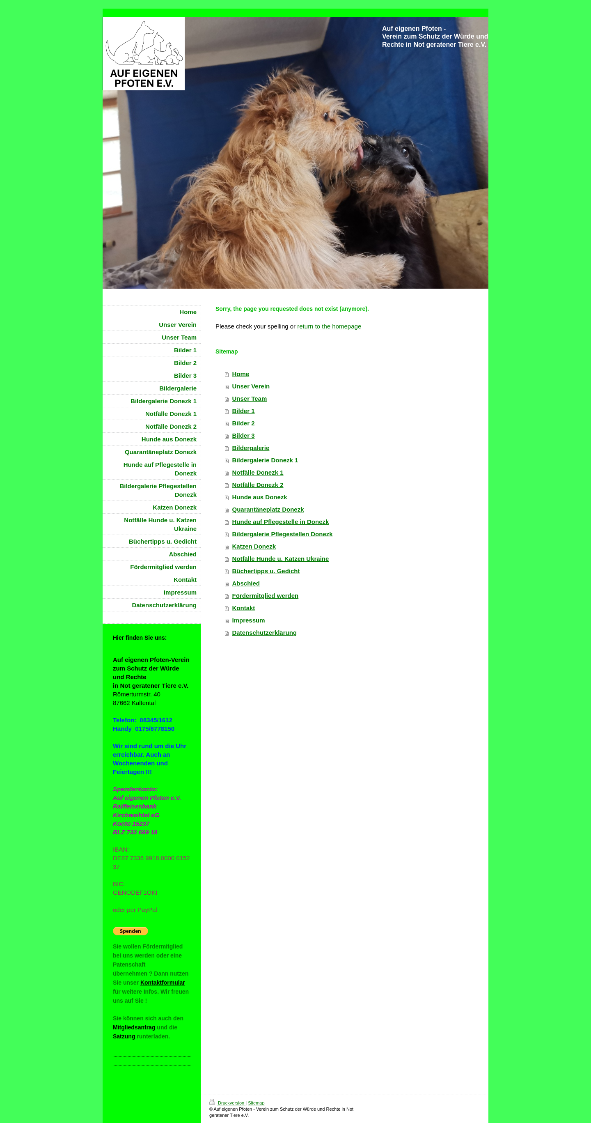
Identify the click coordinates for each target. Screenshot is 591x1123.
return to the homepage (329, 326)
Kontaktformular (162, 982)
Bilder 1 (243, 410)
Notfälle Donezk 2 (258, 484)
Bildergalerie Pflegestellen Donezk (282, 533)
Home (241, 373)
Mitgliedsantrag (134, 1027)
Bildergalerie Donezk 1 (265, 460)
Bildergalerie (251, 447)
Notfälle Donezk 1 (258, 472)
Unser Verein (251, 386)
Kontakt (243, 607)
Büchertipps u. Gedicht (266, 570)
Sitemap (256, 1102)
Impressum (248, 620)
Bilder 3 (243, 435)
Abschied (246, 583)
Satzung (124, 1036)
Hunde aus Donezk (259, 497)
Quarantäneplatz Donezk (268, 509)
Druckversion (227, 1102)
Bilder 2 (243, 423)
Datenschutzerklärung (264, 632)
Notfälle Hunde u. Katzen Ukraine (280, 558)
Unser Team (249, 398)
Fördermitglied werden (265, 595)
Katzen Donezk (254, 546)
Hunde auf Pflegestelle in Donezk (280, 521)
